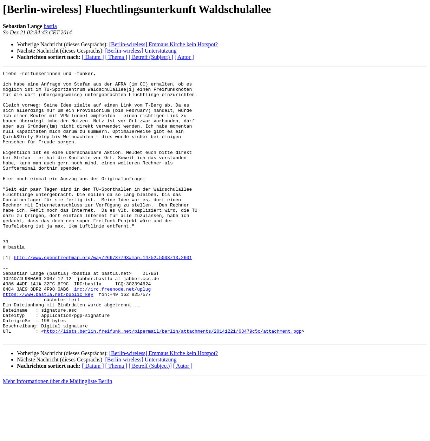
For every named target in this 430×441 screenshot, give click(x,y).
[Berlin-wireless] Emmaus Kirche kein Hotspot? (163, 44)
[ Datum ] (93, 57)
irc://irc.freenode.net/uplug (112, 333)
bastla (50, 26)
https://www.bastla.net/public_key (48, 339)
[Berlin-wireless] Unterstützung (140, 51)
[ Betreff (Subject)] (150, 419)
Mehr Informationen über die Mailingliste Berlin (57, 435)
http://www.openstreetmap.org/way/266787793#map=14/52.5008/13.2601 (103, 295)
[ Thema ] (116, 57)
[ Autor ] (184, 57)
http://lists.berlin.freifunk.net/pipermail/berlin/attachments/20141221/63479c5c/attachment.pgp (172, 383)
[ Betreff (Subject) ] (151, 57)
